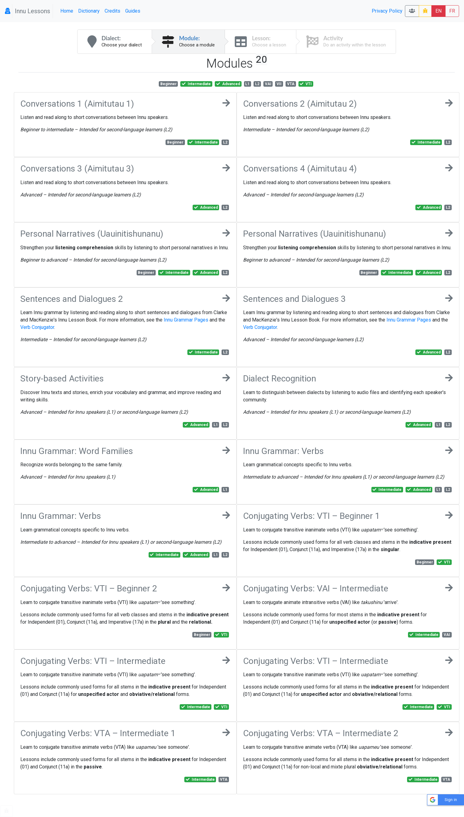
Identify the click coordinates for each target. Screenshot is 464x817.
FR (452, 11)
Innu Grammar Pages (186, 320)
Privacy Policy (387, 11)
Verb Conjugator (37, 327)
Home (66, 11)
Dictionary (89, 11)
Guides (132, 11)
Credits (112, 11)
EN (438, 11)
